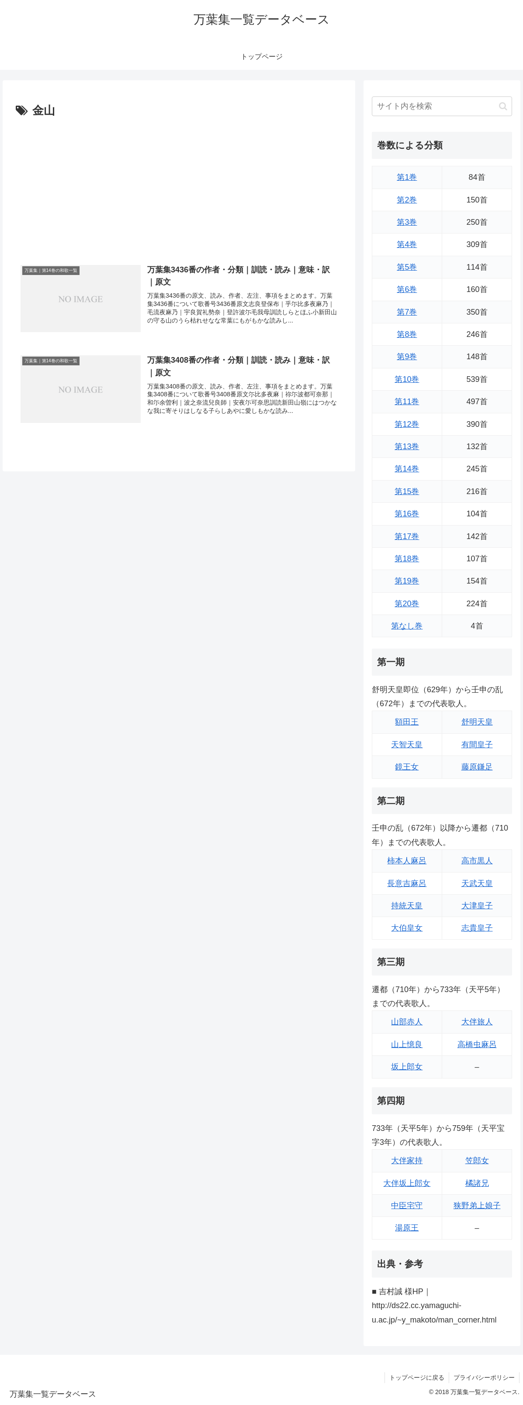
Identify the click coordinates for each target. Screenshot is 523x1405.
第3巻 (407, 222)
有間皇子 (477, 744)
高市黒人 (477, 860)
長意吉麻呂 (406, 883)
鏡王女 (407, 767)
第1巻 (407, 177)
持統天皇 (407, 905)
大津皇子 (477, 905)
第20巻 (407, 603)
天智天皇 (407, 744)
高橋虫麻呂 (477, 1044)
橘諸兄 (477, 1183)
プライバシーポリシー (484, 1377)
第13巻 (407, 446)
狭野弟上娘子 (477, 1205)
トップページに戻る (416, 1377)
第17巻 (407, 536)
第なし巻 (407, 626)
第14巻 (407, 468)
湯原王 (407, 1227)
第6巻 (407, 289)
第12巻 (407, 424)
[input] (442, 106)
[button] (503, 106)
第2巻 (407, 200)
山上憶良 (407, 1044)
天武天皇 (477, 883)
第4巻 (407, 244)
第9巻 (407, 356)
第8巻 (407, 334)
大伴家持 (407, 1160)
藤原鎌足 (477, 767)
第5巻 (407, 267)
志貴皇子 (477, 928)
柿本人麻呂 (406, 860)
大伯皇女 (407, 928)
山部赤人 (407, 1021)
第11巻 (407, 401)
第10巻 (407, 379)
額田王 (407, 722)
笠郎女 (477, 1160)
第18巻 (407, 558)
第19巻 (407, 581)
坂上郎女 (407, 1066)
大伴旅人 (477, 1021)
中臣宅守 (407, 1205)
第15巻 (407, 491)
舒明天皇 (477, 722)
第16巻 (407, 513)
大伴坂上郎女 (406, 1183)
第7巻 (407, 312)
